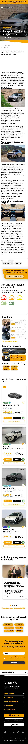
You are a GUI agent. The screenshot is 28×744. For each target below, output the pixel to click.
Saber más (19, 2)
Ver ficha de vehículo (14, 421)
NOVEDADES (6, 366)
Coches (6, 685)
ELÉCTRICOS (9, 630)
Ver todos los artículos (9, 341)
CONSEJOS (14, 366)
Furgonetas (21, 685)
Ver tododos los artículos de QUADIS (14, 608)
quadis (10, 260)
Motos (13, 685)
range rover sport (7, 263)
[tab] (6, 685)
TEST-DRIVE (6, 369)
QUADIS (14, 369)
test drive (18, 263)
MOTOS (19, 630)
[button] (10, 605)
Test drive (6, 27)
